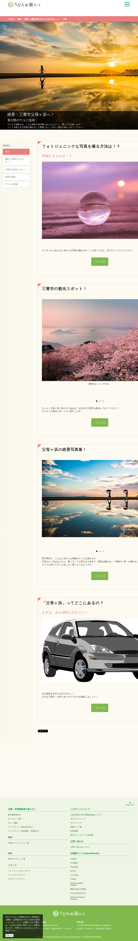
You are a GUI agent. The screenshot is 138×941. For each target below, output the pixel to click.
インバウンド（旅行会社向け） (21, 827)
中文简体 (74, 867)
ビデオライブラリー (16, 879)
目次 (7, 151)
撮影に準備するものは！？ (14, 160)
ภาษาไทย (74, 875)
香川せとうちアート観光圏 (81, 835)
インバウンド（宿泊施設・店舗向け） (24, 831)
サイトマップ (76, 823)
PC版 (10, 843)
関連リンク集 (76, 827)
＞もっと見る (99, 262)
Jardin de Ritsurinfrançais (77, 898)
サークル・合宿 (14, 819)
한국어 (73, 871)
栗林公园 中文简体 (78, 889)
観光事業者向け (14, 815)
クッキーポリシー (28, 928)
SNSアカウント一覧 (16, 859)
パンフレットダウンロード (19, 871)
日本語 (73, 879)
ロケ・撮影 (13, 823)
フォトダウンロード (16, 875)
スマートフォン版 (21, 843)
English (73, 859)
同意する (9, 935)
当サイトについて (77, 819)
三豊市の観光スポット (15, 169)
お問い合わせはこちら (79, 847)
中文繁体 (74, 863)
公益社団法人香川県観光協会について (86, 815)
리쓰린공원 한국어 (78, 893)
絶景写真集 (10, 177)
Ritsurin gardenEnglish (76, 884)
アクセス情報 (11, 184)
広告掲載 (74, 831)
